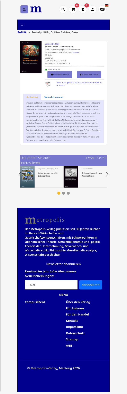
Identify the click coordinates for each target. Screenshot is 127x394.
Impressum (74, 327)
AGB (69, 345)
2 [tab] (63, 193)
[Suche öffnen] (63, 9)
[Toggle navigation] (22, 25)
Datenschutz (75, 333)
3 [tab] (68, 193)
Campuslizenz (35, 302)
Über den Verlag (78, 302)
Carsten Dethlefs (52, 44)
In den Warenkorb (60, 74)
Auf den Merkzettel (89, 74)
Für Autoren (75, 308)
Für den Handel (77, 314)
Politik (22, 32)
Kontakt (72, 321)
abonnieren (91, 285)
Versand (75, 52)
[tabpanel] (42, 177)
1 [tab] (58, 193)
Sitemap (72, 339)
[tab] (32, 97)
